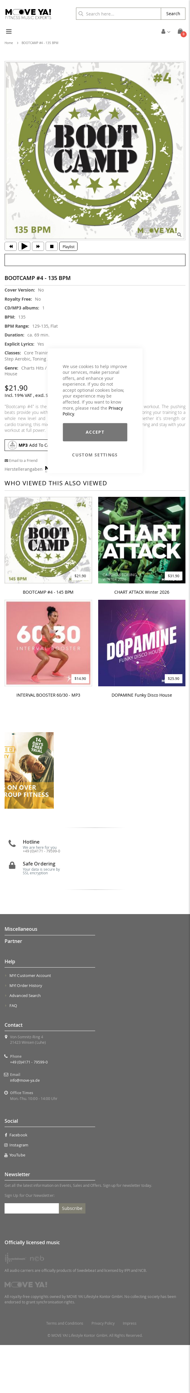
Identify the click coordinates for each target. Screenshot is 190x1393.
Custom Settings (95, 455)
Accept (95, 432)
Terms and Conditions (64, 1371)
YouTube (15, 1203)
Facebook (16, 1183)
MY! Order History (25, 1033)
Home (9, 43)
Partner (13, 988)
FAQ (13, 1053)
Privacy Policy (103, 1371)
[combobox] (118, 14)
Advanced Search (25, 1043)
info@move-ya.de (25, 1128)
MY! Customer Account (30, 1023)
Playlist (68, 246)
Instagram (16, 1193)
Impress (129, 1371)
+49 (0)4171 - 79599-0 (41, 898)
